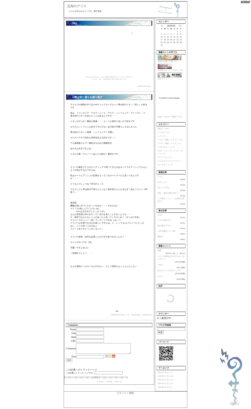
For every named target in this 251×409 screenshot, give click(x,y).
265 (84, 379)
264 (90, 379)
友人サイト (170, 78)
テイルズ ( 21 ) (164, 132)
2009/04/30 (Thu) (118, 315)
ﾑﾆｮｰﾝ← (161, 276)
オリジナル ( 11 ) (165, 157)
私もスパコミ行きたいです (169, 270)
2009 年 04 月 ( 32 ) (165, 380)
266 (79, 379)
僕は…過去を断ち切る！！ (169, 193)
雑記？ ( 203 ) (163, 129)
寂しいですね (163, 187)
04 (162, 25)
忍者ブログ (123, 393)
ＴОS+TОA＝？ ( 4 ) (166, 147)
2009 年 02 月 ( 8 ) (165, 387)
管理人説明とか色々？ (170, 60)
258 (125, 379)
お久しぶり (162, 182)
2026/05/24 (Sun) (144, 86)
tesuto (160, 215)
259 (119, 379)
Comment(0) (146, 315)
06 (180, 25)
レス (128, 315)
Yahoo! (160, 265)
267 (73, 379)
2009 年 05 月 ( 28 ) (165, 376)
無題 (160, 250)
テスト (160, 177)
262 (102, 379)
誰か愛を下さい (164, 225)
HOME (109, 383)
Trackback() (135, 315)
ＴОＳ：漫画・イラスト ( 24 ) (170, 140)
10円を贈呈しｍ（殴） (167, 231)
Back (101, 383)
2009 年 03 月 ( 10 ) (165, 383)
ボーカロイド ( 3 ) (165, 165)
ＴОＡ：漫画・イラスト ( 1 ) (170, 143)
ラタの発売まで (164, 220)
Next (117, 383)
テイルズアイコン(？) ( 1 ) (169, 161)
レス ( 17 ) (162, 136)
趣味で (160, 236)
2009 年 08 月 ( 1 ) (165, 372)
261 (107, 379)
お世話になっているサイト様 (170, 69)
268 (67, 379)
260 (113, 379)
